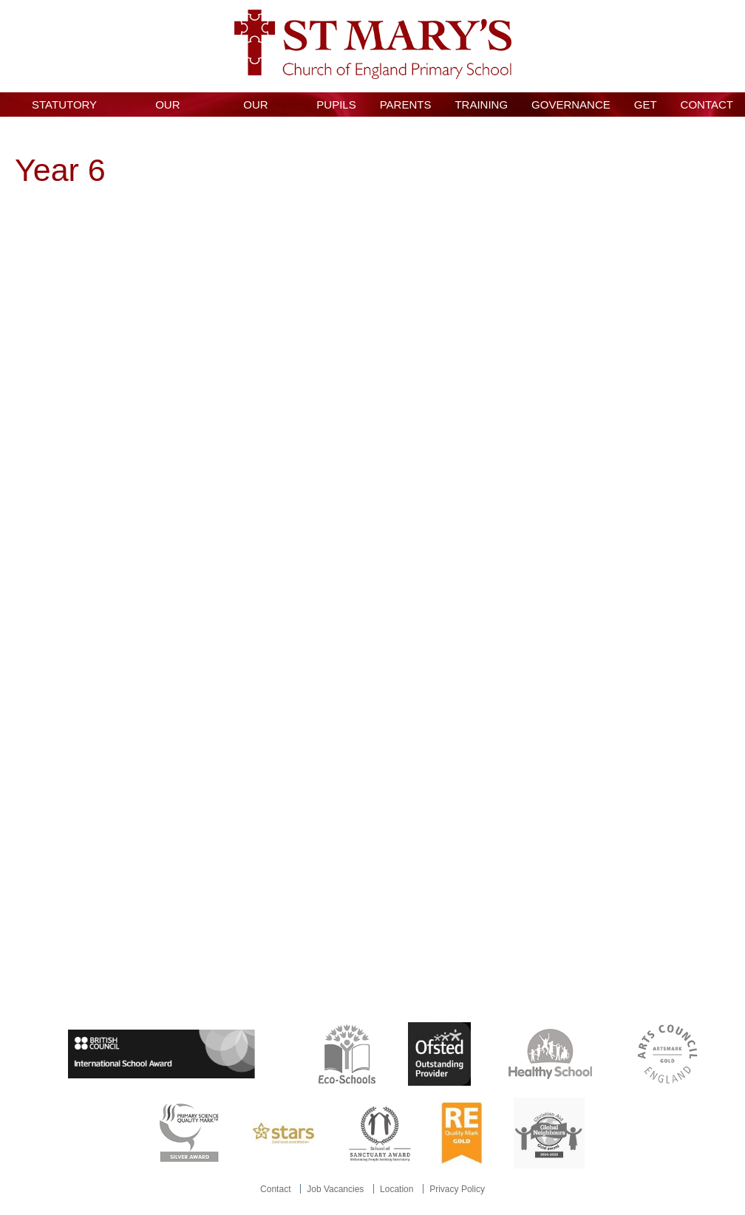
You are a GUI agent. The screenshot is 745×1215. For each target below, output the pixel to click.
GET (645, 104)
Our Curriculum (255, 107)
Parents (406, 104)
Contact (707, 104)
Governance (570, 104)
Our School (167, 107)
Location (396, 1189)
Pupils (336, 104)
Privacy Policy (457, 1189)
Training (481, 104)
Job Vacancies (335, 1189)
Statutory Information (64, 107)
